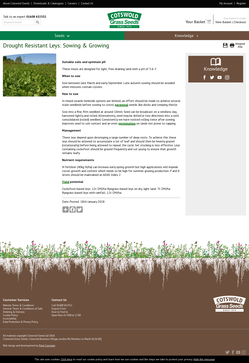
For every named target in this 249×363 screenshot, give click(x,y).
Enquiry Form (59, 310)
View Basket (223, 22)
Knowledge (187, 35)
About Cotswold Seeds (16, 3)
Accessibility (9, 320)
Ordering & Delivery (14, 313)
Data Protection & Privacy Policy (20, 323)
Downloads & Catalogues (49, 3)
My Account (225, 3)
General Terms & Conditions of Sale (23, 310)
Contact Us (87, 3)
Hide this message (204, 359)
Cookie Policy (10, 316)
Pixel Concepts (47, 347)
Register (241, 3)
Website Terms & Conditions (18, 307)
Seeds (62, 35)
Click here (66, 359)
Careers (72, 3)
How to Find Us (60, 313)
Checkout (240, 22)
